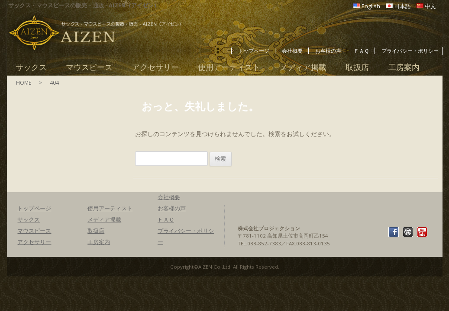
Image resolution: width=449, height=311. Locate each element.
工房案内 (404, 67)
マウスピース (89, 67)
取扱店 (357, 67)
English (371, 6)
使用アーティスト (229, 67)
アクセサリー (155, 67)
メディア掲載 (303, 67)
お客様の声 (328, 51)
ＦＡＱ (361, 51)
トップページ (253, 51)
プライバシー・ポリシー (410, 51)
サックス (31, 67)
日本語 (402, 6)
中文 (430, 6)
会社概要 (292, 51)
